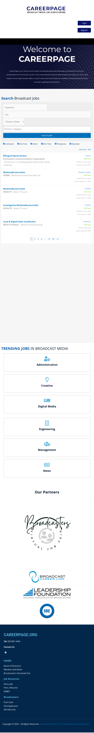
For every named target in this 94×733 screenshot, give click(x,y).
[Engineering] (47, 423)
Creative (47, 386)
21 (58, 239)
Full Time (22, 144)
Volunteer (75, 144)
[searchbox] (47, 129)
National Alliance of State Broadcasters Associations (64, 724)
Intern (34, 144)
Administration (47, 365)
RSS (89, 150)
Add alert (83, 150)
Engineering (47, 429)
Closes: (78, 165)
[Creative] (47, 380)
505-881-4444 (13, 641)
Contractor (8, 144)
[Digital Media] (47, 400)
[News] (47, 465)
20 (53, 239)
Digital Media (47, 407)
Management (47, 450)
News (47, 471)
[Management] (47, 444)
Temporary (60, 144)
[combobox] (47, 129)
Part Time (46, 144)
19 (49, 239)
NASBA (7, 661)
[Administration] (47, 359)
